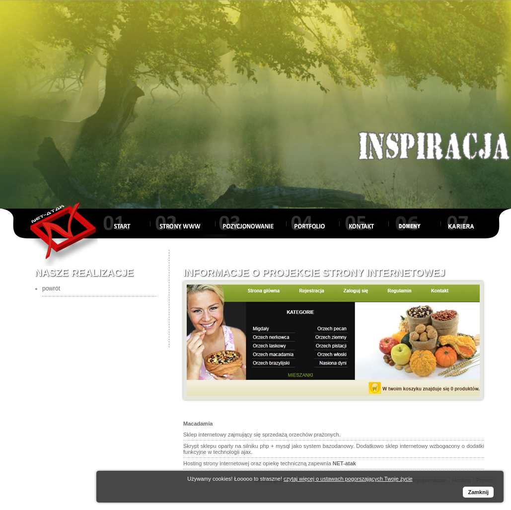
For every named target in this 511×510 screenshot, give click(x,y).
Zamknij (478, 492)
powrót (51, 288)
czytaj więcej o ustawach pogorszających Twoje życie (348, 479)
